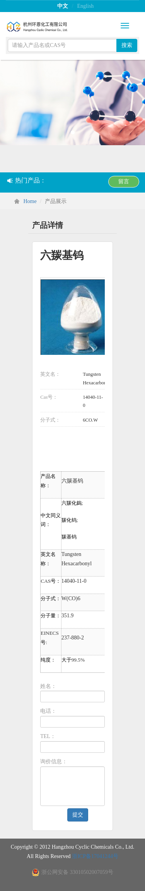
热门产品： (26, 180)
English (85, 6)
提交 (77, 815)
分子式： (50, 420)
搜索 (126, 45)
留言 (123, 181)
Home (30, 201)
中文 (62, 6)
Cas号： (49, 397)
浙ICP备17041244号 (95, 856)
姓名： (48, 686)
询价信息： (53, 761)
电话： (48, 711)
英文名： (50, 374)
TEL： (48, 736)
